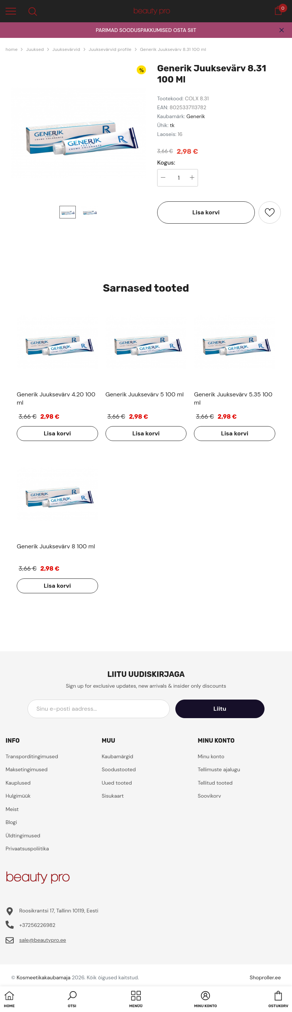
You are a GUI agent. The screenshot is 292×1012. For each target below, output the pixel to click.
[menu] (11, 11)
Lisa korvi (206, 212)
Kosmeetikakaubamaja (44, 977)
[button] (72, 1000)
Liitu (231, 709)
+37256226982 (37, 925)
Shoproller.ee (265, 977)
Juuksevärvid (66, 49)
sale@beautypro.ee (42, 940)
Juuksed (35, 49)
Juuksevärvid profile (110, 49)
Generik (195, 116)
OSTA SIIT (184, 30)
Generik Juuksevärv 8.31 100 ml (173, 49)
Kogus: (166, 162)
